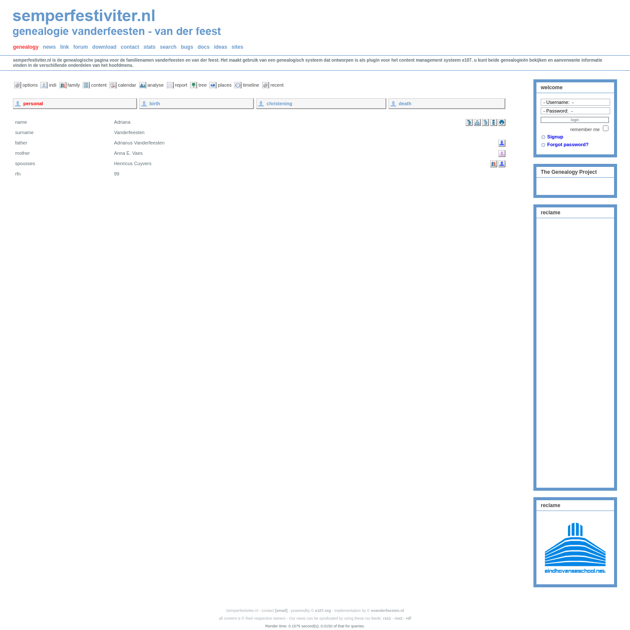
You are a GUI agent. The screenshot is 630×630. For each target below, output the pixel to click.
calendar (127, 85)
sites (237, 47)
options (30, 85)
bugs (187, 47)
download (104, 47)
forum (80, 47)
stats (150, 47)
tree (202, 85)
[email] (281, 610)
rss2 (399, 618)
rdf (408, 618)
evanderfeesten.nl (387, 610)
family (74, 85)
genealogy (25, 47)
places (225, 85)
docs (203, 47)
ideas (220, 47)
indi (52, 85)
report (181, 85)
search (168, 47)
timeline (251, 85)
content (99, 85)
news (49, 47)
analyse (155, 85)
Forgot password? (568, 144)
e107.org (323, 610)
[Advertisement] (575, 352)
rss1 (387, 618)
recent (277, 85)
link (64, 47)
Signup (555, 136)
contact (130, 47)
